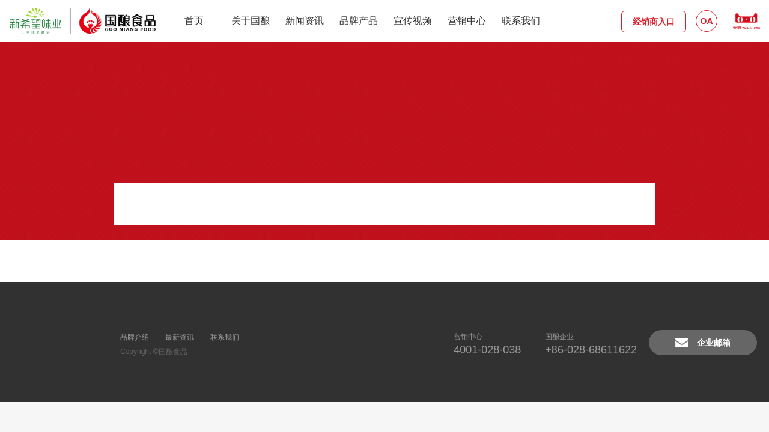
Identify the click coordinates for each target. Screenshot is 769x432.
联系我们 (521, 21)
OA (707, 21)
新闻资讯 (304, 21)
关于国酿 (250, 21)
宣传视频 (413, 21)
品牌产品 (358, 21)
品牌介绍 (134, 337)
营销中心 (467, 21)
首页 (194, 21)
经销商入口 (654, 21)
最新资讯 (179, 337)
